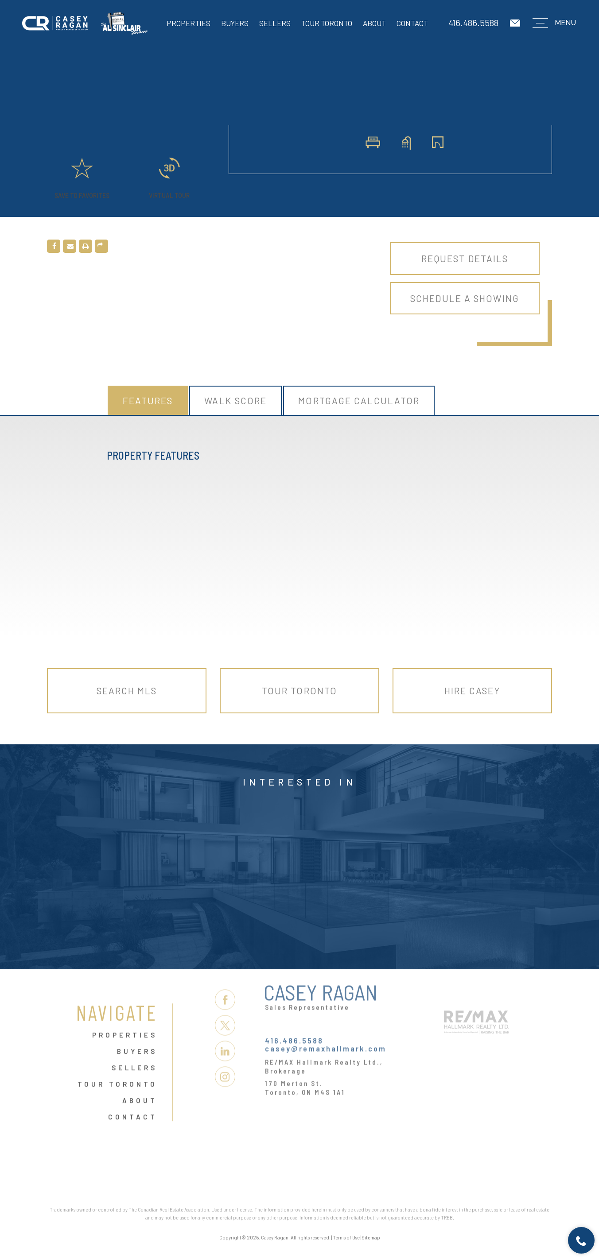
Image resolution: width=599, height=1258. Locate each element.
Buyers (235, 23)
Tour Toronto (326, 23)
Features (148, 400)
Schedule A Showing (464, 298)
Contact (412, 23)
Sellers (275, 23)
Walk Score (235, 400)
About (374, 23)
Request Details (465, 258)
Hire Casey (472, 690)
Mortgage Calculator (359, 400)
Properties (188, 23)
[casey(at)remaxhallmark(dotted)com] (515, 23)
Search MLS (127, 690)
